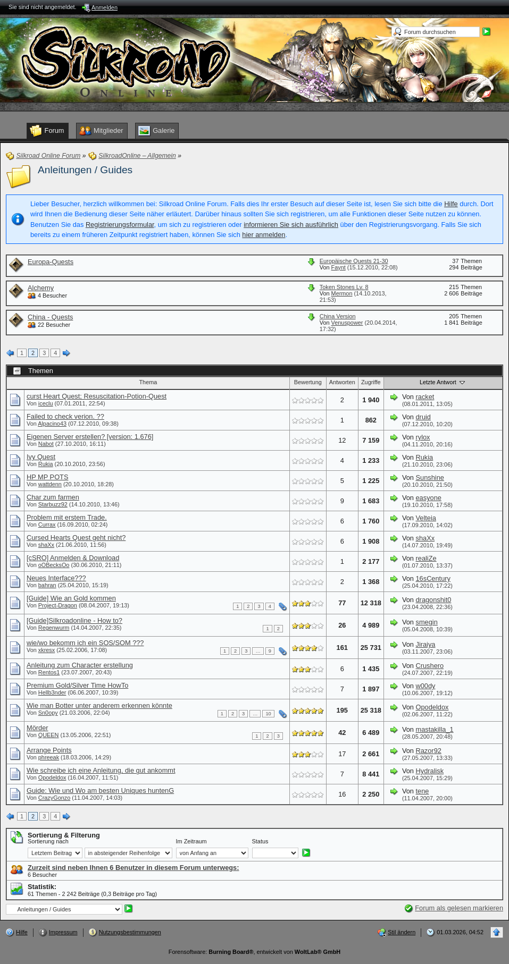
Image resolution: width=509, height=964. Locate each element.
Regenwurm (54, 627)
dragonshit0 (434, 600)
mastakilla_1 (435, 729)
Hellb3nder (52, 692)
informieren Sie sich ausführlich (291, 225)
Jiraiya (426, 644)
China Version (338, 316)
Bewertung (308, 382)
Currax (47, 524)
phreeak (48, 757)
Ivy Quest (41, 457)
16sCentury (433, 578)
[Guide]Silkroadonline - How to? (74, 620)
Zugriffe (371, 382)
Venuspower (347, 322)
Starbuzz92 (53, 504)
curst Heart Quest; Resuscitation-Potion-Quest (96, 396)
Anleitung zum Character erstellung (80, 665)
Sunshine (430, 477)
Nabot (46, 444)
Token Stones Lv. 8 (344, 287)
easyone (428, 498)
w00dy (426, 686)
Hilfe (451, 204)
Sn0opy (48, 712)
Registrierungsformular (120, 225)
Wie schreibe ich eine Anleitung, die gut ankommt (101, 770)
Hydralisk (430, 771)
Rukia (45, 464)
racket (425, 397)
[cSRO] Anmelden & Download (73, 558)
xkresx (46, 650)
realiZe (426, 558)
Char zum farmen (53, 497)
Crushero (430, 666)
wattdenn (50, 484)
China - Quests (50, 317)
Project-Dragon (57, 605)
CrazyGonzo (54, 797)
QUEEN (48, 735)
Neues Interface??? (56, 578)
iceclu (45, 403)
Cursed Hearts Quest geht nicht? (76, 538)
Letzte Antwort (443, 382)
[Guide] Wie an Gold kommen (71, 598)
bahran (47, 585)
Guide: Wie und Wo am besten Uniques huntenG (100, 790)
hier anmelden (263, 235)
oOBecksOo (54, 565)
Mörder (37, 728)
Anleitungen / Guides (85, 169)
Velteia (426, 518)
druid (423, 417)
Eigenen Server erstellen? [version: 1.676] (90, 437)
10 (268, 713)
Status (260, 841)
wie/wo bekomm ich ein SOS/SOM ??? (85, 643)
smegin (427, 622)
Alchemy (41, 288)
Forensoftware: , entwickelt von (254, 952)
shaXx (46, 545)
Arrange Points (49, 750)
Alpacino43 (52, 423)
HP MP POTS (47, 477)
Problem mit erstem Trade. (67, 517)
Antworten (342, 382)
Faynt (338, 267)
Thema (148, 382)
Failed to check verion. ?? (65, 416)
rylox (423, 437)
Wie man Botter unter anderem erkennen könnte (99, 705)
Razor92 (428, 751)
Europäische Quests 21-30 (354, 261)
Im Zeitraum (191, 841)
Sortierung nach (48, 841)
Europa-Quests (50, 262)
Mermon (342, 293)
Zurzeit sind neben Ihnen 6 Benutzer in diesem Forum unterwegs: (133, 868)
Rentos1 (49, 672)
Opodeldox (432, 707)
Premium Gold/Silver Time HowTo (77, 685)
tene (422, 791)
